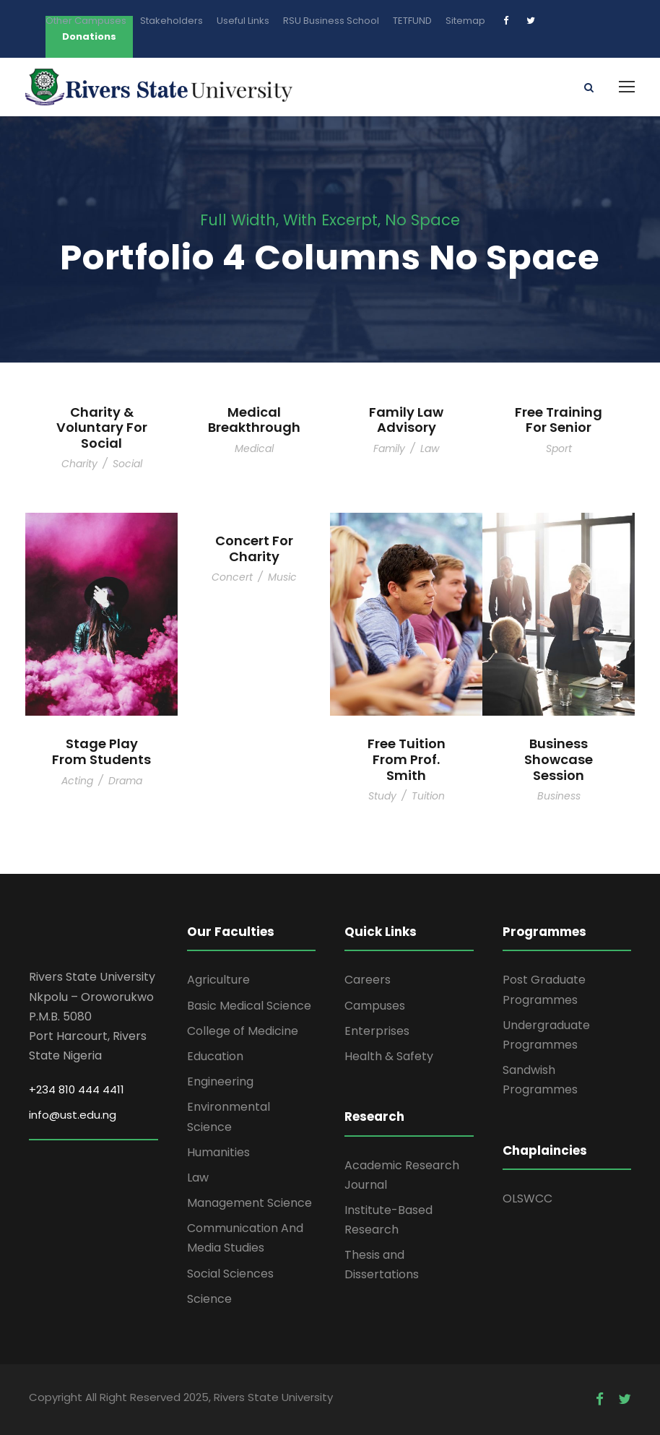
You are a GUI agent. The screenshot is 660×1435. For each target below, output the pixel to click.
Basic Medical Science (249, 1005)
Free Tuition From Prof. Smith (407, 759)
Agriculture (218, 979)
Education (215, 1056)
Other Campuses (85, 20)
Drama (125, 780)
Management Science (249, 1203)
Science (209, 1299)
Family (389, 448)
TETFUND (412, 20)
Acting (77, 780)
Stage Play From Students (101, 751)
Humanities (218, 1152)
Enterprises (376, 1031)
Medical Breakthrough (254, 420)
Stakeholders (171, 20)
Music (282, 577)
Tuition (428, 796)
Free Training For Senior (558, 420)
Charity (79, 463)
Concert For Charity (254, 548)
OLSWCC (527, 1198)
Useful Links (243, 20)
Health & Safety (388, 1056)
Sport (559, 448)
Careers (367, 979)
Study (382, 796)
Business (559, 796)
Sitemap (465, 20)
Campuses (374, 1005)
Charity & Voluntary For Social (101, 427)
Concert (232, 577)
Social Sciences (230, 1273)
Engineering (220, 1081)
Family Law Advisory (406, 420)
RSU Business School (331, 20)
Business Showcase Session (558, 759)
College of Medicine (242, 1031)
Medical (254, 448)
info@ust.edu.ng (72, 1114)
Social (127, 463)
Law (429, 448)
